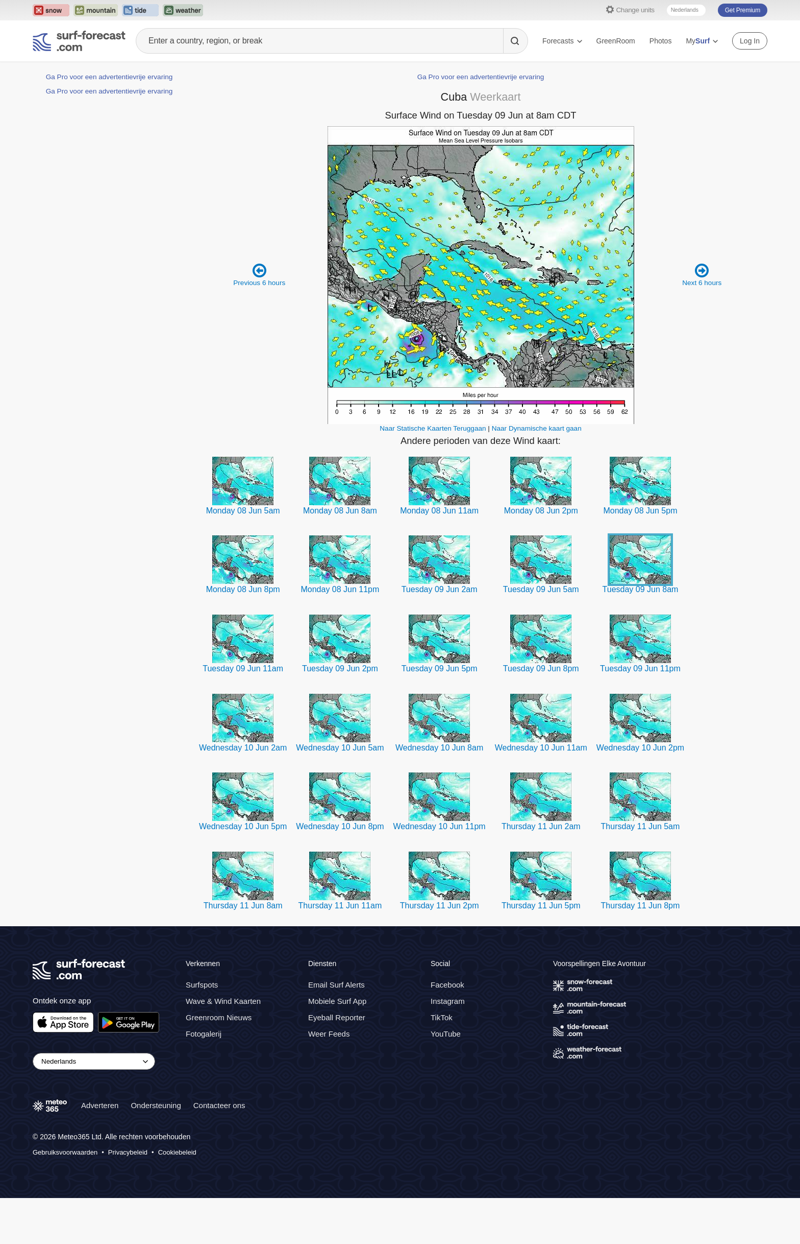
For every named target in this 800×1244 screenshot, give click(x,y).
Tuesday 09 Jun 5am (541, 589)
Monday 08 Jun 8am (340, 510)
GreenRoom (615, 41)
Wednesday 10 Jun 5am (340, 747)
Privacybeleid (127, 1152)
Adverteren (99, 1105)
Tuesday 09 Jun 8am (641, 589)
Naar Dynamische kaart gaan (537, 428)
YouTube (446, 1033)
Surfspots (202, 984)
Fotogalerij (203, 1033)
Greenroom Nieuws (219, 1017)
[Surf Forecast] (79, 41)
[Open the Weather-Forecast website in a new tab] (183, 10)
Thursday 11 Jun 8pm (640, 905)
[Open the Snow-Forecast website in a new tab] (51, 10)
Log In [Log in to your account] (750, 41)
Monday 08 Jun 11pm (340, 589)
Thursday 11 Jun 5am (640, 826)
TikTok (442, 1017)
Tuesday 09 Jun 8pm (541, 668)
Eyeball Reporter (336, 1017)
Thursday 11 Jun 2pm (439, 905)
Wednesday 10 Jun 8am (439, 747)
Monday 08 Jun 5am (243, 510)
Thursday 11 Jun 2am (541, 826)
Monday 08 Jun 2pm (541, 510)
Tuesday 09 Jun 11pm (640, 668)
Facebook (447, 984)
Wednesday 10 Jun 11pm (439, 826)
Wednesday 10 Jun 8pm (340, 826)
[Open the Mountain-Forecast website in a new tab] (95, 10)
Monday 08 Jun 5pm (640, 510)
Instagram (448, 1001)
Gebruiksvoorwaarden (65, 1152)
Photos (660, 41)
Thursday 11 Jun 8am (243, 905)
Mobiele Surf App (337, 1001)
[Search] (515, 41)
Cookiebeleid (177, 1152)
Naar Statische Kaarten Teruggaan (433, 428)
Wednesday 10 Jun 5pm (243, 826)
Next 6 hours (701, 275)
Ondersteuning (156, 1105)
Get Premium (742, 10)
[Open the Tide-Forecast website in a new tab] (140, 10)
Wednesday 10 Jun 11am (541, 747)
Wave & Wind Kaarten (223, 1001)
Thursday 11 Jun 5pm (541, 905)
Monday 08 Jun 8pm (243, 589)
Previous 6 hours (259, 275)
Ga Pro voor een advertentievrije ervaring (109, 77)
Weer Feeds (328, 1033)
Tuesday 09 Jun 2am (440, 589)
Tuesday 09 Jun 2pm (340, 668)
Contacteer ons (219, 1105)
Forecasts (562, 41)
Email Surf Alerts (336, 984)
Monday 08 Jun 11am (439, 510)
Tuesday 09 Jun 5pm (440, 668)
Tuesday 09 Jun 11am (243, 668)
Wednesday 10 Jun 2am (243, 747)
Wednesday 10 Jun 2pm (640, 747)
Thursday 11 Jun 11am (340, 905)
